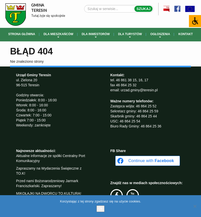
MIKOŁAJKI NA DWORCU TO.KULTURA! (48, 193)
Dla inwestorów (96, 35)
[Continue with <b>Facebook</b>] (147, 161)
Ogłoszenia (160, 35)
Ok (100, 208)
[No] (194, 206)
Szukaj (143, 9)
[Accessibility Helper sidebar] (195, 21)
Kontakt (185, 34)
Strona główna (21, 34)
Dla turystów (130, 35)
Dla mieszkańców (58, 35)
